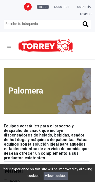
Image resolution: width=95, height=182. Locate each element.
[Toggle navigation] (9, 46)
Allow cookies (56, 176)
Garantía (84, 7)
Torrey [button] (85, 14)
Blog (43, 7)
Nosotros (61, 7)
